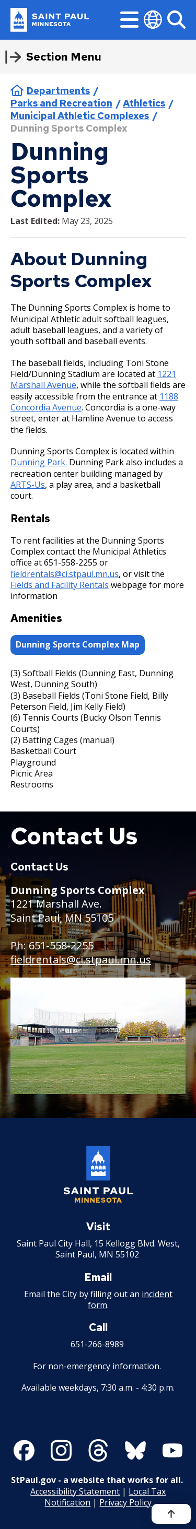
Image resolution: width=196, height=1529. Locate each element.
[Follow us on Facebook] (24, 1450)
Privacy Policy (125, 1502)
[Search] (176, 19)
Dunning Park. (38, 462)
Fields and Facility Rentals (59, 585)
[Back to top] (171, 1514)
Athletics (144, 103)
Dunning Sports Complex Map (78, 644)
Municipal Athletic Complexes (79, 116)
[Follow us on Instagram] (61, 1450)
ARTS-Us (27, 484)
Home (17, 90)
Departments (58, 91)
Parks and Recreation (61, 103)
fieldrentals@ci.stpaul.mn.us (64, 573)
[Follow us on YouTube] (172, 1450)
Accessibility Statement (75, 1491)
